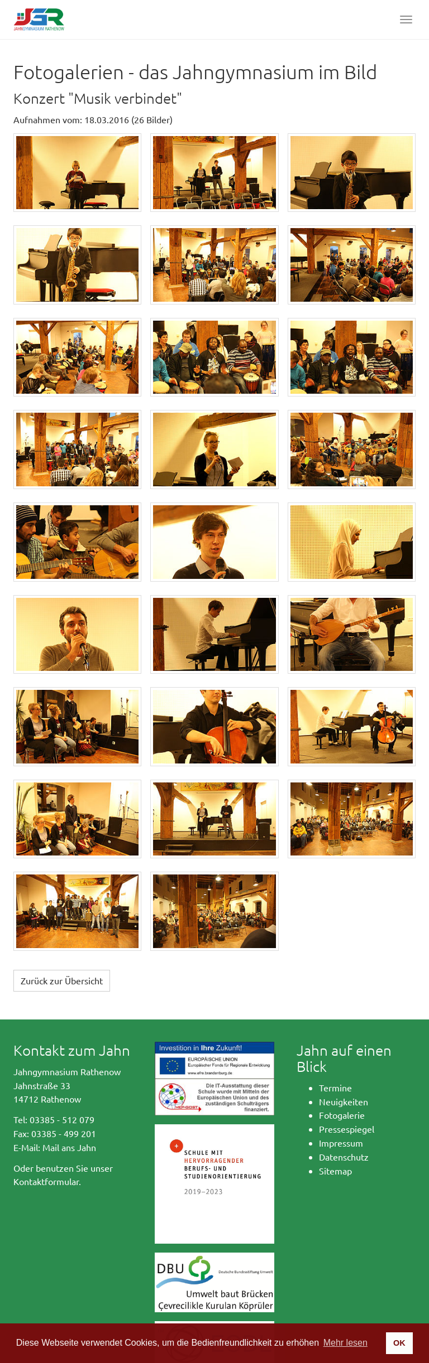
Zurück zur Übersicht (62, 980)
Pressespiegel (346, 1128)
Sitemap (335, 1170)
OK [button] (399, 1342)
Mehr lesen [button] (345, 1342)
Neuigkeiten (343, 1101)
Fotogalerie (342, 1114)
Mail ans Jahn (69, 1147)
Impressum (341, 1142)
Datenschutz (344, 1156)
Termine (335, 1087)
